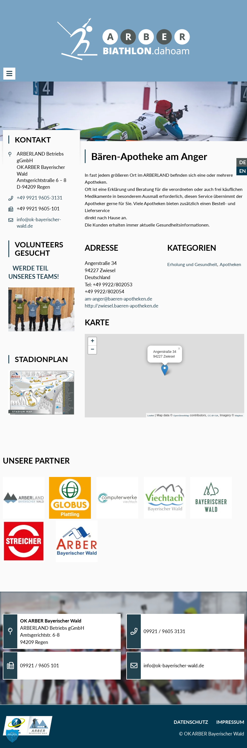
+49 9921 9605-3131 (39, 198)
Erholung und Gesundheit (192, 264)
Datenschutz (191, 722)
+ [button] (92, 341)
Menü (9, 74)
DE (242, 162)
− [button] (92, 350)
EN (242, 171)
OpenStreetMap (181, 415)
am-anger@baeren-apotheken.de (118, 299)
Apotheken (230, 264)
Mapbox (239, 415)
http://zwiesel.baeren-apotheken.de (121, 306)
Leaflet (150, 415)
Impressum (230, 722)
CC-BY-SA (213, 415)
